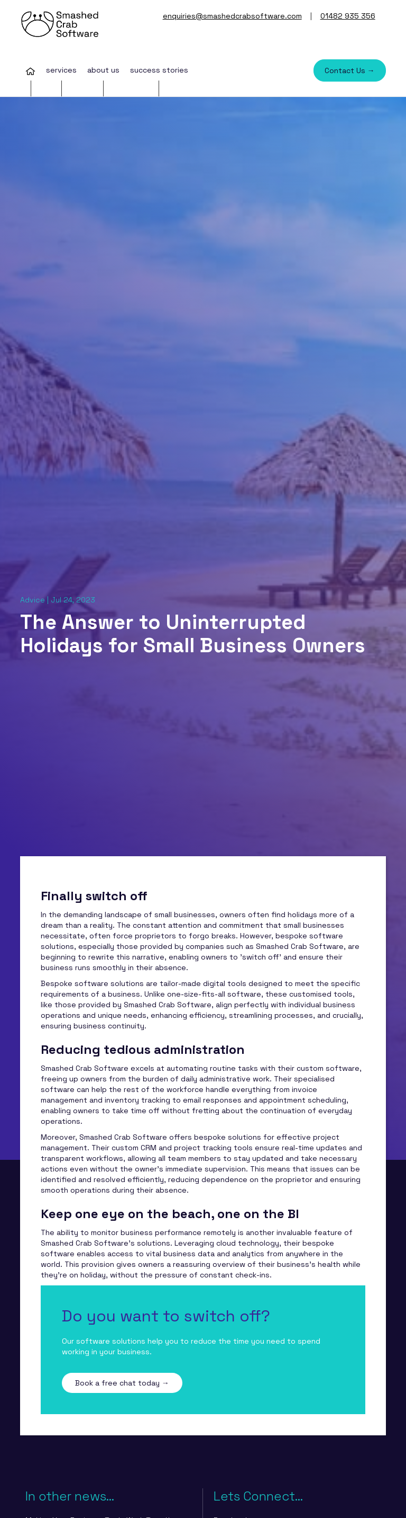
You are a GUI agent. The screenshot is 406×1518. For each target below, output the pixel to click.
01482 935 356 (347, 16)
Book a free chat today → (122, 1383)
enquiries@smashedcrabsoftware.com (232, 16)
